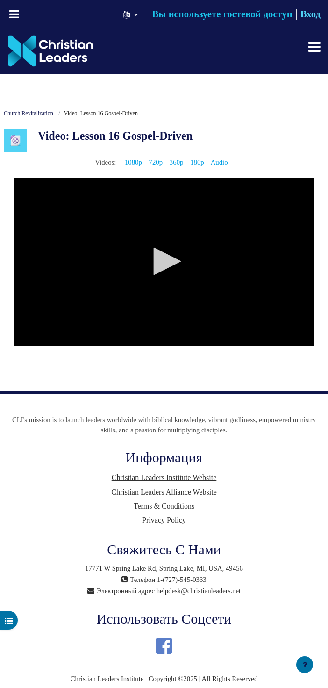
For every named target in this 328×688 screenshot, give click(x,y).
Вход (310, 14)
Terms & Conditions (164, 506)
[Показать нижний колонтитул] (304, 664)
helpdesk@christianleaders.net (199, 591)
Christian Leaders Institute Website (164, 477)
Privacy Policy (164, 520)
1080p (133, 162)
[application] (164, 262)
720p (156, 162)
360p (177, 162)
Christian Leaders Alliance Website (163, 492)
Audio (219, 162)
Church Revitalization (28, 113)
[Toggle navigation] (314, 46)
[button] (130, 14)
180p (197, 162)
